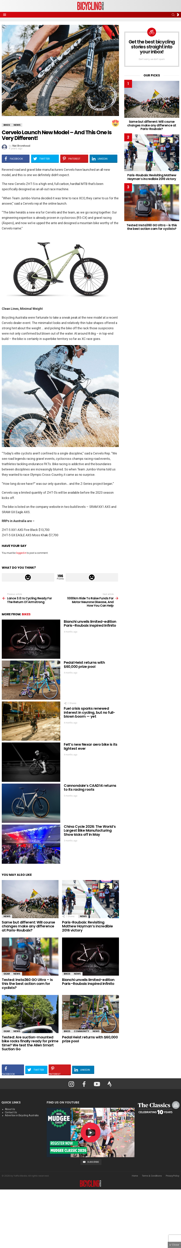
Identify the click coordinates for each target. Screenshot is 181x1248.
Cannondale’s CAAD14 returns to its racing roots (90, 787)
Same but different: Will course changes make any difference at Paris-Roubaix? (28, 926)
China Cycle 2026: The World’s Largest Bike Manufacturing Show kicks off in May (90, 830)
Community (81, 1031)
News (7, 916)
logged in (21, 552)
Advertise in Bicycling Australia (22, 1115)
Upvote (28, 577)
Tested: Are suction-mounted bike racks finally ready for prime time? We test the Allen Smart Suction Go (30, 1043)
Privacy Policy (172, 1175)
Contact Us (11, 1112)
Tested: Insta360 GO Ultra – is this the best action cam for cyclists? (27, 983)
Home (135, 1175)
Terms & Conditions (152, 1175)
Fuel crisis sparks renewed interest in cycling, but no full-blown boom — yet (89, 712)
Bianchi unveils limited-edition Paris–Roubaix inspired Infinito (90, 623)
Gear (7, 973)
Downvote (92, 577)
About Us (10, 1109)
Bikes (26, 614)
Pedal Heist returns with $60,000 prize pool (84, 664)
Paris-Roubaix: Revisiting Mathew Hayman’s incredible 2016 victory (87, 926)
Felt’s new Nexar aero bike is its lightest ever (90, 746)
